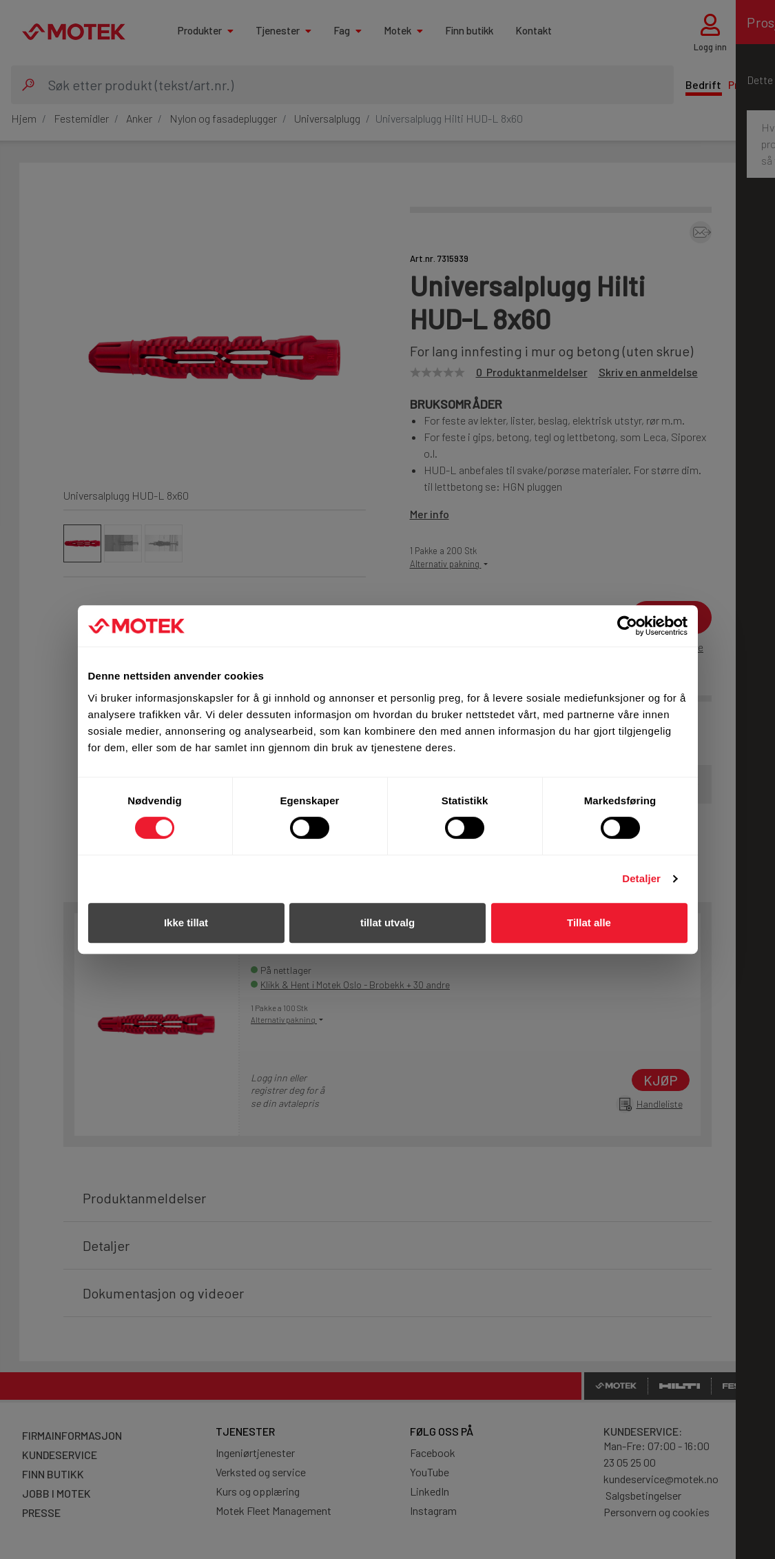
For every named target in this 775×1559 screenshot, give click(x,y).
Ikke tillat (186, 922)
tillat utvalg (387, 922)
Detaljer (641, 878)
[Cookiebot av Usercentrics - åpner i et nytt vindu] (627, 625)
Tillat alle (589, 922)
